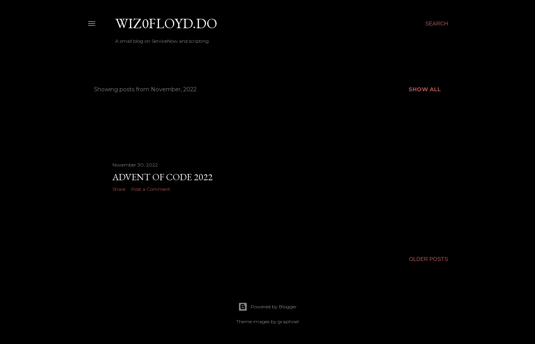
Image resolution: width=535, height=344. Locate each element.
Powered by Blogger (267, 306)
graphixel (288, 321)
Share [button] (118, 189)
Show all (424, 89)
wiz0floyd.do (166, 23)
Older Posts (428, 259)
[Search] (436, 23)
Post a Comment (150, 189)
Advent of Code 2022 (162, 177)
